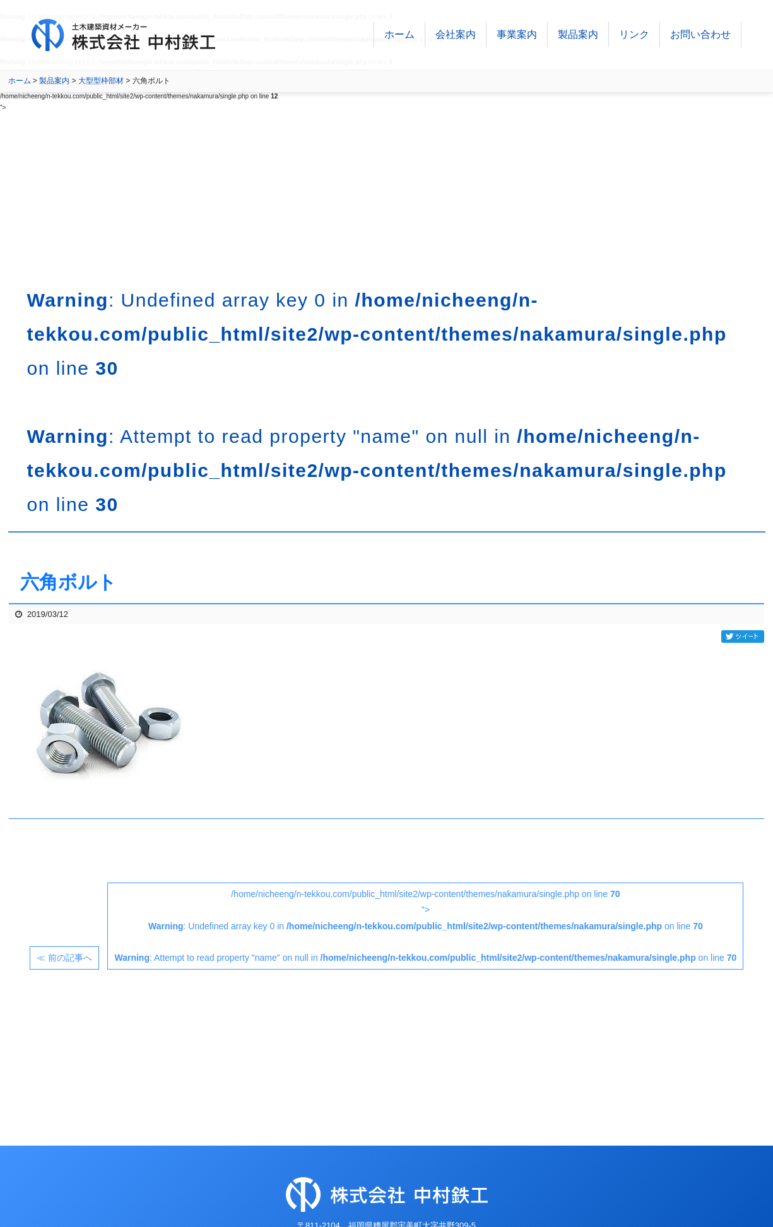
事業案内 (517, 37)
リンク (634, 37)
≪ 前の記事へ (64, 958)
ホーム (399, 37)
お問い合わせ (700, 37)
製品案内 (578, 37)
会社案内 (455, 37)
